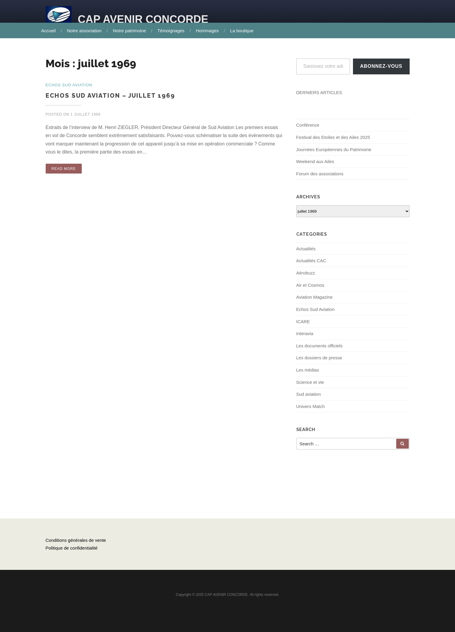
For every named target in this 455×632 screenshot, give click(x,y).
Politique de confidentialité (72, 556)
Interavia (305, 338)
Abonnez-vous (381, 67)
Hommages (209, 30)
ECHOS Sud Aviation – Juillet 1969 (110, 96)
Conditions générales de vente (76, 549)
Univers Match (310, 413)
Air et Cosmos (310, 289)
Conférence (308, 127)
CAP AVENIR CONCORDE (143, 19)
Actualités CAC (311, 264)
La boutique (243, 30)
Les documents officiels (319, 351)
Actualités (306, 251)
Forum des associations (319, 176)
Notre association (86, 30)
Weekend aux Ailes (315, 164)
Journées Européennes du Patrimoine (333, 151)
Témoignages (172, 30)
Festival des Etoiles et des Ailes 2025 (333, 139)
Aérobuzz (305, 276)
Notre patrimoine (131, 30)
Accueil (50, 30)
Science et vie (310, 388)
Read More (64, 169)
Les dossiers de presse (319, 363)
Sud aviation (308, 400)
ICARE (303, 326)
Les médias (307, 375)
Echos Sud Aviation (315, 314)
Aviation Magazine (314, 301)
